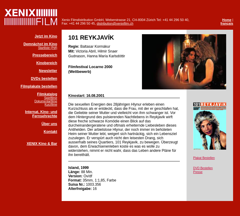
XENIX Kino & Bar (42, 144)
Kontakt (50, 132)
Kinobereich (46, 63)
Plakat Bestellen (204, 158)
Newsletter (48, 71)
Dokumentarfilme (45, 101)
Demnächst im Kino (40, 44)
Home (227, 20)
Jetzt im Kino (46, 36)
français (226, 23)
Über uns (49, 124)
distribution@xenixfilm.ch (115, 23)
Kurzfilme (51, 104)
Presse (197, 172)
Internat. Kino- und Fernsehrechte (41, 114)
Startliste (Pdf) (47, 48)
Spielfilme (50, 98)
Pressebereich (44, 55)
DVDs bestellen (44, 78)
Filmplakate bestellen (39, 86)
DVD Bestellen (203, 168)
